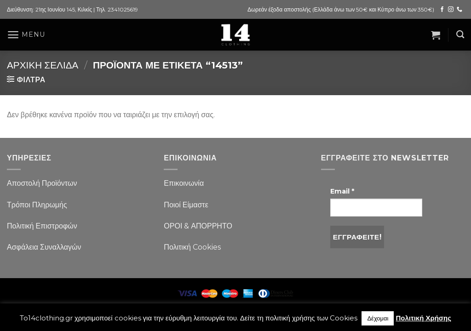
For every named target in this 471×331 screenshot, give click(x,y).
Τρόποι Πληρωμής (37, 204)
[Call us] (459, 9)
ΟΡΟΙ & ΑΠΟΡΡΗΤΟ (198, 226)
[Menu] (26, 35)
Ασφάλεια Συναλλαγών (44, 247)
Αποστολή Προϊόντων (42, 183)
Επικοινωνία (184, 183)
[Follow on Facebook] (442, 9)
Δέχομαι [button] (377, 318)
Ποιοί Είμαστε (186, 204)
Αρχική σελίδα (42, 65)
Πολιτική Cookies (192, 247)
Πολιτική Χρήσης (423, 318)
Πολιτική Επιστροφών (42, 226)
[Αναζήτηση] (460, 34)
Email (342, 191)
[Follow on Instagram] (451, 9)
